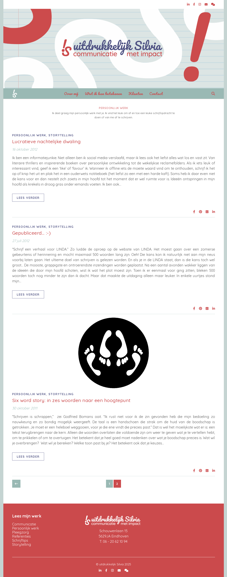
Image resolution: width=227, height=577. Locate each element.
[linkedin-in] (188, 4)
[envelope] (206, 4)
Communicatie (24, 524)
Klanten (135, 93)
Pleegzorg (20, 532)
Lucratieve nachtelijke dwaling (46, 141)
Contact (156, 93)
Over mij (71, 93)
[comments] (213, 4)
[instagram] (200, 4)
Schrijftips (20, 540)
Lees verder (28, 198)
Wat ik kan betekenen (103, 93)
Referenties (21, 536)
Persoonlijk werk (29, 135)
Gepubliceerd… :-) (31, 233)
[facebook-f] (194, 4)
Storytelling (61, 135)
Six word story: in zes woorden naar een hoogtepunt (71, 400)
